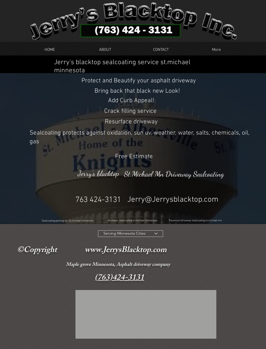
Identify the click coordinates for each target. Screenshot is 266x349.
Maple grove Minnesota (90, 265)
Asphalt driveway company (143, 265)
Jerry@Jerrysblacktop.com (172, 199)
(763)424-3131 (119, 278)
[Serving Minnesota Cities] (130, 233)
